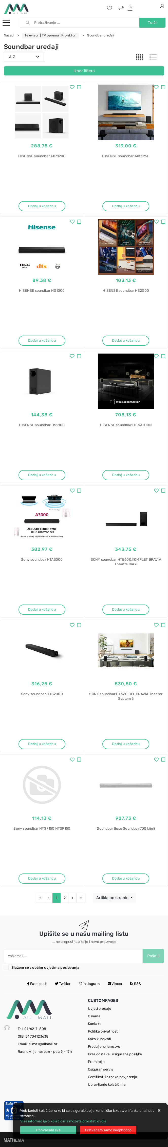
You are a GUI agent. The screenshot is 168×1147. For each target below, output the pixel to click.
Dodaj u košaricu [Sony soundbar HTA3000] (42, 609)
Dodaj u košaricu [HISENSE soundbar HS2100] (42, 475)
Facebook (37, 984)
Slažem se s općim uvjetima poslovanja (45, 967)
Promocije (96, 1062)
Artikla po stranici (112, 897)
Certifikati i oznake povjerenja (112, 1077)
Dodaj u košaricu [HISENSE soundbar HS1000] (42, 340)
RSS (135, 984)
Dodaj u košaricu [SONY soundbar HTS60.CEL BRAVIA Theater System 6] (126, 744)
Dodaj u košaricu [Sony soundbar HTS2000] (42, 744)
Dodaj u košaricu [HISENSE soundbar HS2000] (126, 340)
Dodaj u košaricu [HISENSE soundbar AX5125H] (126, 206)
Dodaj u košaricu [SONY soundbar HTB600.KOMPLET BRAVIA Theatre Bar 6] (126, 609)
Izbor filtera (84, 70)
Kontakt (94, 1024)
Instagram (89, 984)
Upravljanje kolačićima (107, 1084)
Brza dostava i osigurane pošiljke (115, 1054)
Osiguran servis (100, 1069)
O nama (94, 1016)
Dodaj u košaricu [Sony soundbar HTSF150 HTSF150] (42, 878)
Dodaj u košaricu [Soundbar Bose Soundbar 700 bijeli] (126, 878)
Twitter (63, 984)
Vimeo (115, 984)
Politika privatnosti (103, 1031)
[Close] (48, 1130)
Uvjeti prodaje (99, 1008)
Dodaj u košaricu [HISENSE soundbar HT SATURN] (126, 475)
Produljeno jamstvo (104, 1046)
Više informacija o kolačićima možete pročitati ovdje (63, 1121)
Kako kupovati (99, 1039)
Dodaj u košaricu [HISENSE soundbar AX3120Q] (42, 206)
